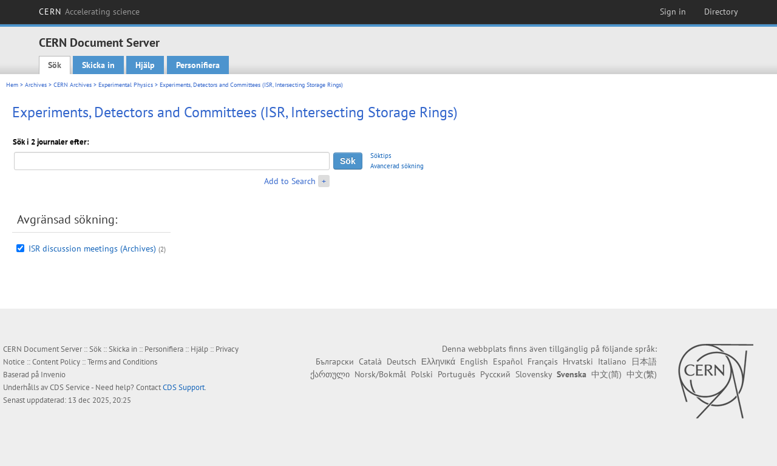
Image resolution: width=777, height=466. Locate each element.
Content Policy (56, 362)
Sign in (673, 11)
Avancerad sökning (397, 166)
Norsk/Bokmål (380, 374)
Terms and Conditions (122, 362)
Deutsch (401, 361)
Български (335, 361)
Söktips (381, 155)
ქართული (330, 374)
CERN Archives (72, 85)
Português (456, 374)
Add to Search (290, 181)
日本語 (644, 361)
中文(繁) (641, 374)
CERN (89, 11)
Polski (422, 374)
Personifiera (198, 65)
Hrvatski (578, 361)
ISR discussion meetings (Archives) (92, 248)
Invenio (53, 374)
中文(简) (606, 374)
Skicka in (98, 65)
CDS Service (70, 387)
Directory (721, 11)
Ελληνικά (438, 361)
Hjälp (145, 65)
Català (370, 361)
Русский (495, 374)
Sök (54, 65)
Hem (12, 85)
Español (508, 361)
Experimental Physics (125, 85)
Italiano (612, 361)
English (474, 361)
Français (543, 361)
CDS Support (184, 387)
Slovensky (533, 374)
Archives (36, 85)
